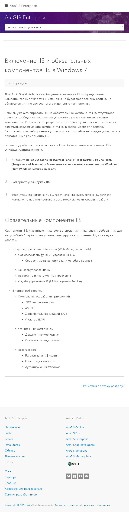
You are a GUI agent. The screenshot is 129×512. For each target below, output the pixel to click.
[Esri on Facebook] (74, 476)
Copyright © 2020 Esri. (18, 505)
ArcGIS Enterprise (77, 439)
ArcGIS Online (75, 427)
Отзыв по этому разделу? (106, 386)
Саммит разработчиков (21, 494)
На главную (12, 427)
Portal (8, 433)
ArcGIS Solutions (76, 450)
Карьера (10, 477)
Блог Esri (10, 483)
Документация (15, 456)
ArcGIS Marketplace (78, 456)
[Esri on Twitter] (68, 476)
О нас (8, 471)
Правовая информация (96, 505)
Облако (10, 450)
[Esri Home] (73, 463)
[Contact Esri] (86, 476)
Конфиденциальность (68, 505)
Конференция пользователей (24, 488)
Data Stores (12, 444)
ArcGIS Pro (73, 433)
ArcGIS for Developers (80, 444)
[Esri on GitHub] (80, 476)
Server (9, 439)
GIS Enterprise (23, 6)
